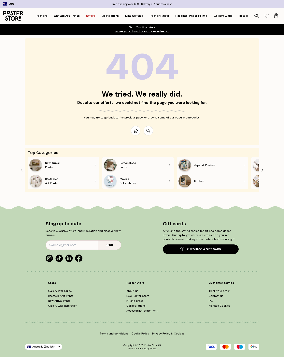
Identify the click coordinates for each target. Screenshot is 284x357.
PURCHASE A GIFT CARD (200, 249)
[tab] (266, 16)
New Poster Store (137, 296)
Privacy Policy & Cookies (168, 333)
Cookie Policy (140, 333)
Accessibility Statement (142, 310)
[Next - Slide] (262, 170)
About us (132, 291)
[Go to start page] (135, 130)
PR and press (134, 301)
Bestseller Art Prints (60, 296)
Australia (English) (43, 346)
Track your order (219, 291)
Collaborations (136, 305)
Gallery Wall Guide (60, 291)
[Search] (256, 15)
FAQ (211, 301)
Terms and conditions (114, 333)
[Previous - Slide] (21, 170)
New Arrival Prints (59, 301)
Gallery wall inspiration (62, 305)
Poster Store (150, 345)
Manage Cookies (219, 305)
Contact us (216, 296)
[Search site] (148, 130)
